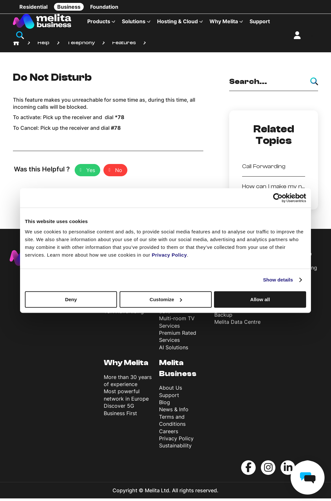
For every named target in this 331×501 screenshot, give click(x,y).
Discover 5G (119, 408)
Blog (164, 405)
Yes (90, 173)
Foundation (104, 7)
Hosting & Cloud (177, 21)
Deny (71, 299)
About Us (170, 390)
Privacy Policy (176, 441)
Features (124, 45)
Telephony (81, 45)
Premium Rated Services (177, 339)
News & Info (173, 412)
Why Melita (223, 21)
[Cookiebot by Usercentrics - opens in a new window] (278, 198)
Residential (33, 7)
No (118, 173)
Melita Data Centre (237, 325)
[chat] (308, 478)
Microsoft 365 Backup (231, 314)
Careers (168, 434)
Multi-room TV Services (177, 325)
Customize (166, 299)
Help (43, 45)
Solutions (133, 21)
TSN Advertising (124, 314)
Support (260, 21)
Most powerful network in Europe (126, 397)
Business (68, 7)
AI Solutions (173, 350)
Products (98, 21)
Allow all (260, 299)
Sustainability (175, 448)
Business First (120, 416)
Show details (278, 279)
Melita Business (178, 371)
